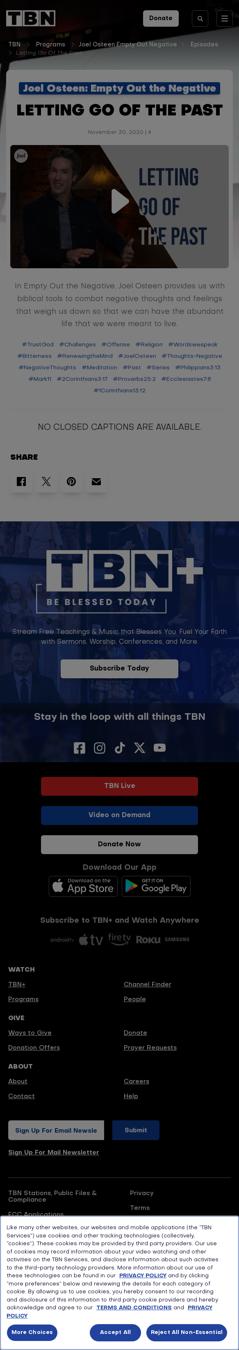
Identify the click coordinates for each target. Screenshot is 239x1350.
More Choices (32, 1332)
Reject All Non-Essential (187, 1332)
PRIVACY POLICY (142, 1276)
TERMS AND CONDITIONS (134, 1308)
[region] (119, 1283)
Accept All (115, 1332)
